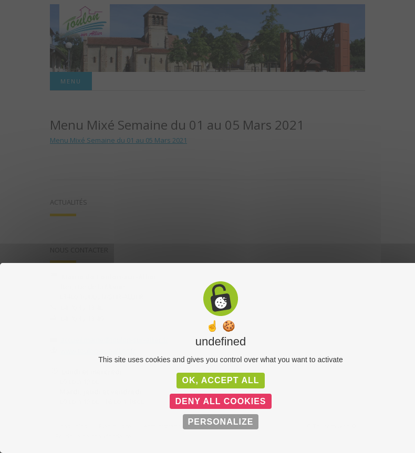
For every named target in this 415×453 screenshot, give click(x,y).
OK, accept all (220, 380)
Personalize (221, 421)
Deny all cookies (220, 401)
